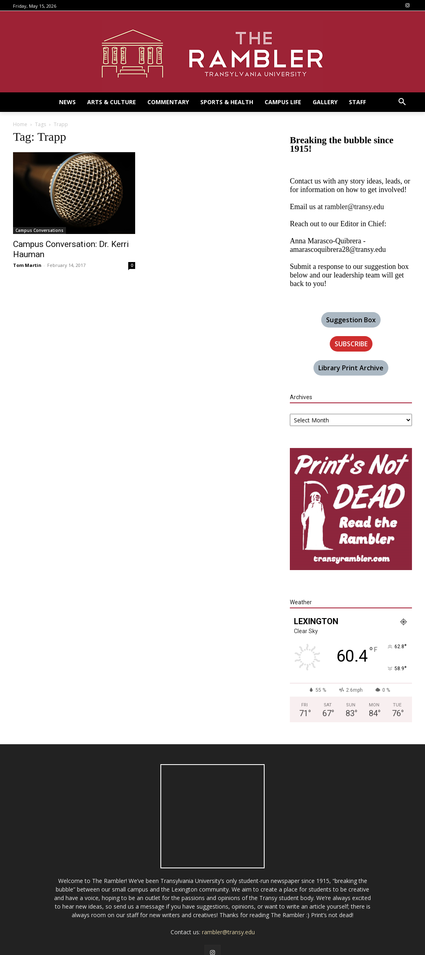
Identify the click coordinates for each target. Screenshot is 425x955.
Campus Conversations (39, 230)
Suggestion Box (351, 319)
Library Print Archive (350, 367)
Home (20, 124)
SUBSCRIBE (351, 343)
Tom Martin (27, 265)
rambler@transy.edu (354, 207)
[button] (402, 102)
